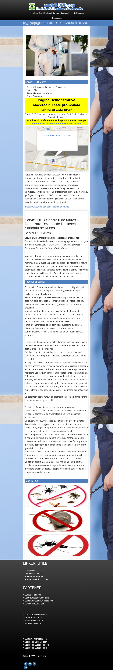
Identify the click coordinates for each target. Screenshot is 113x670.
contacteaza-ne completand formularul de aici (56, 123)
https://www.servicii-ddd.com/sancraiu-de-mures (47, 207)
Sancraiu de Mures (79, 23)
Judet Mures (65, 23)
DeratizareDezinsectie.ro (35, 614)
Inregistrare (57, 18)
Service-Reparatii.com (34, 604)
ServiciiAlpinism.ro (32, 623)
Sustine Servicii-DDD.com (36, 579)
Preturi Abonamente (33, 576)
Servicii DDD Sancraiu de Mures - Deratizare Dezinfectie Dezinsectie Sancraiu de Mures (52, 224)
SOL (44, 656)
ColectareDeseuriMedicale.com (38, 601)
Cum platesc (29, 570)
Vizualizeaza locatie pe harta (57, 135)
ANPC (39, 656)
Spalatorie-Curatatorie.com (36, 645)
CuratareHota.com (32, 595)
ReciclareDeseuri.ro (33, 620)
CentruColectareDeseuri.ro (36, 598)
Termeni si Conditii (32, 573)
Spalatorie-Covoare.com (35, 642)
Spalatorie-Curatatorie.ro (35, 648)
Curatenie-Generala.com (35, 639)
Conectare (79, 13)
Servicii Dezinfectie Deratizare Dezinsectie (40, 23)
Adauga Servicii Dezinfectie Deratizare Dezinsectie (50, 13)
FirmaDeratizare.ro (32, 617)
